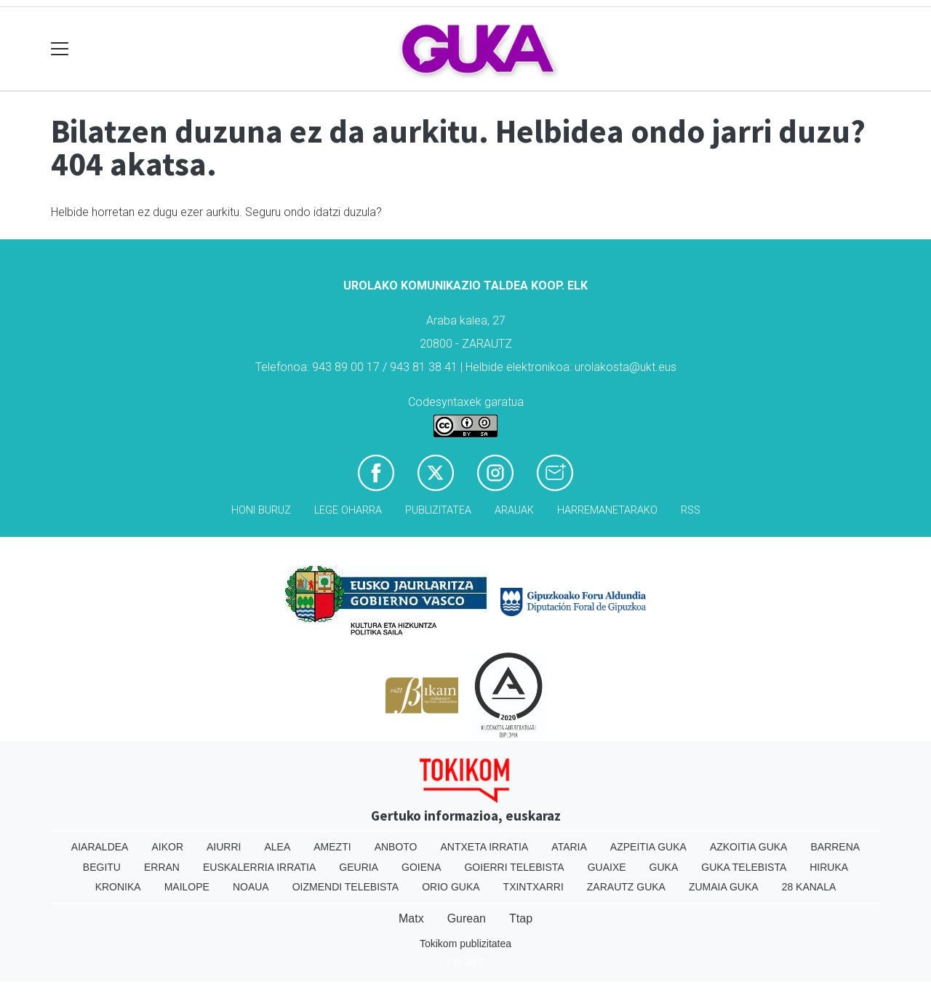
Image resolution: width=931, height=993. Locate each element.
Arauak (514, 510)
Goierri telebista (514, 867)
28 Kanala (809, 887)
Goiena (421, 867)
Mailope (186, 887)
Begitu (102, 867)
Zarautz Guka (626, 887)
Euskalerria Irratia (259, 867)
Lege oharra (348, 510)
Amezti (332, 847)
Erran (162, 867)
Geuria (358, 867)
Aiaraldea (100, 847)
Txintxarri (533, 887)
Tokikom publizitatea (465, 943)
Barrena (835, 847)
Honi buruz (261, 510)
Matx (411, 918)
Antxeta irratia (485, 847)
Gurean (466, 918)
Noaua (251, 887)
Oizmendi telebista (345, 887)
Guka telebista (743, 867)
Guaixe (607, 867)
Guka (664, 867)
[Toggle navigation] (60, 49)
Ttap (520, 918)
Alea (277, 847)
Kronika (118, 887)
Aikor (167, 847)
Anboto (396, 847)
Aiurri (224, 847)
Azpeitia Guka (648, 847)
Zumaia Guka (724, 887)
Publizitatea (438, 510)
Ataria (569, 847)
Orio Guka (450, 887)
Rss (690, 510)
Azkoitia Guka (749, 847)
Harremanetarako (607, 510)
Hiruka (829, 867)
